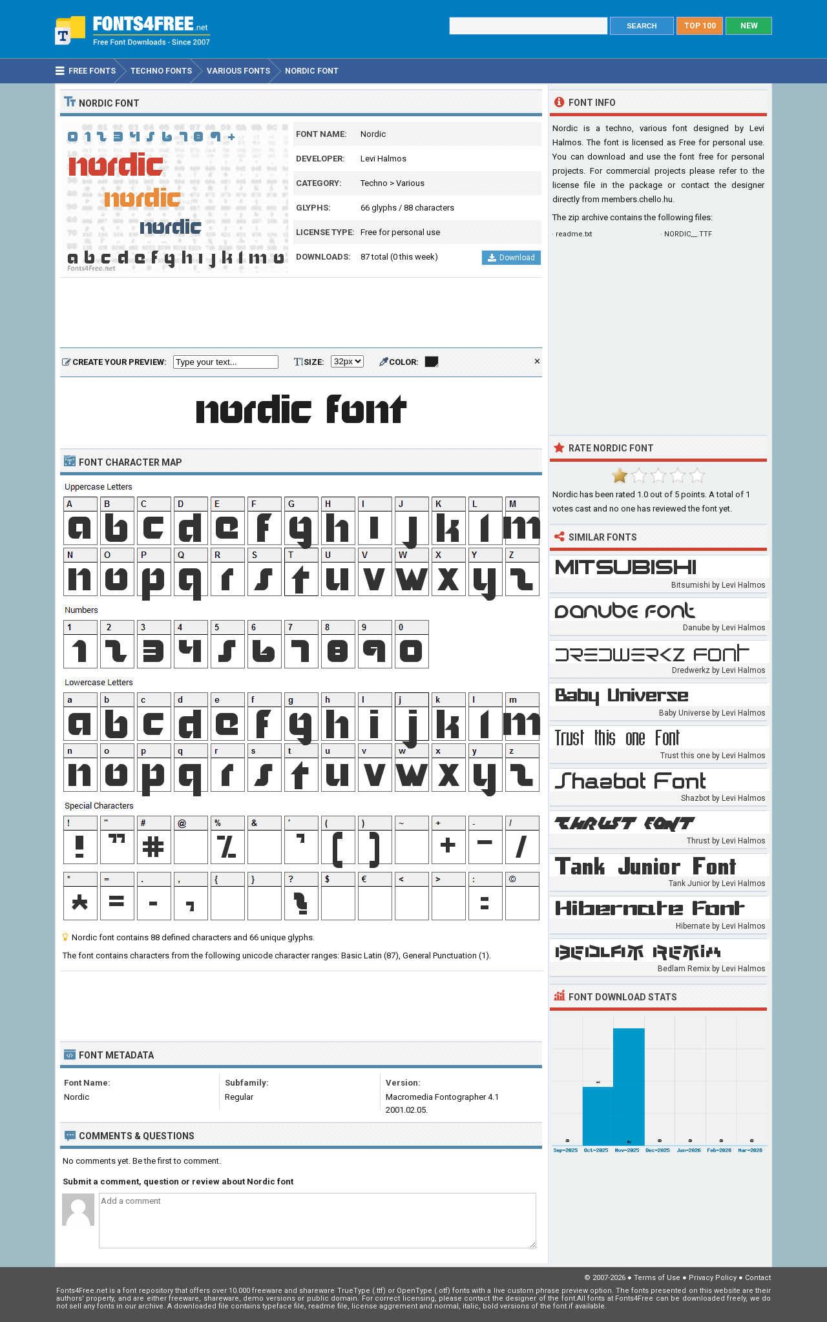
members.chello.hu (637, 199)
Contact (758, 1278)
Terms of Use (657, 1278)
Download (511, 257)
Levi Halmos (383, 158)
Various (410, 183)
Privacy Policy (713, 1278)
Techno (374, 183)
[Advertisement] (301, 313)
